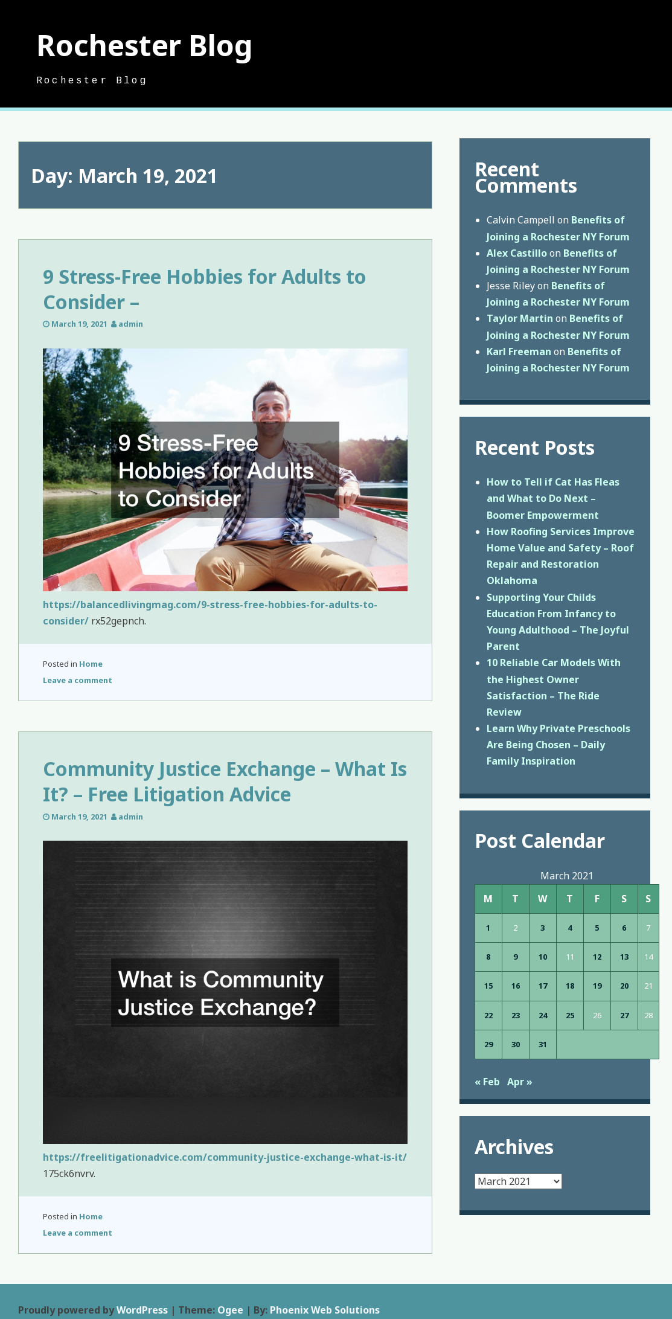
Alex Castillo (517, 253)
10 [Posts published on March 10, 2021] (543, 956)
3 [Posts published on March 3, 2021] (542, 927)
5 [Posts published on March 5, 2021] (597, 927)
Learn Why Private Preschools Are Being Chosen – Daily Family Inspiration (558, 745)
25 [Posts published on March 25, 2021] (570, 1015)
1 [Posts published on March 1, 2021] (488, 927)
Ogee (230, 1310)
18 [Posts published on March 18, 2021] (570, 985)
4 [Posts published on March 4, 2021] (570, 927)
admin (130, 323)
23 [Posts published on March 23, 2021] (515, 1015)
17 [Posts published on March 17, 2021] (543, 985)
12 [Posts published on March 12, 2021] (597, 956)
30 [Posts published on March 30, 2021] (515, 1044)
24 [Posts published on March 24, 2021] (543, 1015)
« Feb (487, 1081)
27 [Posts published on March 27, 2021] (624, 1015)
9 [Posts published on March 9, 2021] (515, 956)
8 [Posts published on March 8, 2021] (488, 956)
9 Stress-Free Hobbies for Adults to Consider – (204, 289)
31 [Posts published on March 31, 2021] (543, 1044)
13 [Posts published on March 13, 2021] (624, 956)
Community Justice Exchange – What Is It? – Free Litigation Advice (225, 781)
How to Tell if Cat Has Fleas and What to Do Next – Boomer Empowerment (553, 498)
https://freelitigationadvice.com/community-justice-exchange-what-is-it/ (225, 1157)
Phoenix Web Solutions (325, 1310)
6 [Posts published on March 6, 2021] (624, 927)
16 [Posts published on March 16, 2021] (515, 985)
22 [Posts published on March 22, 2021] (488, 1015)
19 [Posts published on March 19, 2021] (597, 985)
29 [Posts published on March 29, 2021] (488, 1044)
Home (91, 663)
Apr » (520, 1081)
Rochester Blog (144, 45)
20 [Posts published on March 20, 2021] (624, 985)
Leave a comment (77, 680)
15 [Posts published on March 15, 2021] (488, 985)
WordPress (142, 1310)
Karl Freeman (519, 351)
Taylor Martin (520, 318)
